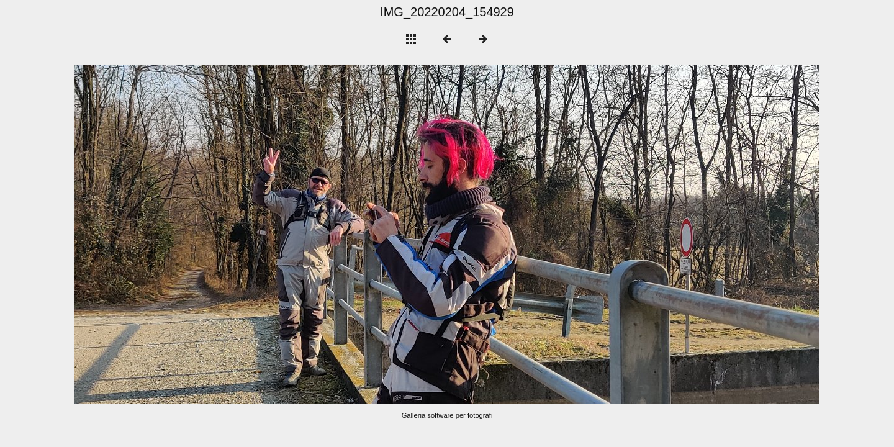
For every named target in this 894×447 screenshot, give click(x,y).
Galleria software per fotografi (447, 415)
